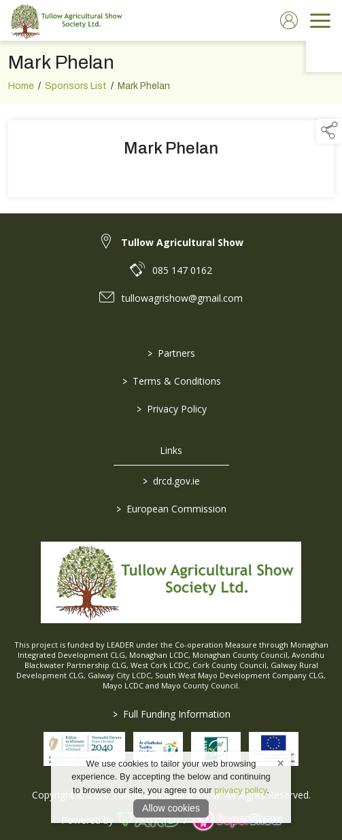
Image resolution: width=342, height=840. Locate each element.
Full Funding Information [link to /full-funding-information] (171, 713)
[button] (329, 131)
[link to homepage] (64, 20)
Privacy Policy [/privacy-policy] (171, 409)
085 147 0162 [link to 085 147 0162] (182, 270)
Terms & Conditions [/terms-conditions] (171, 381)
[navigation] (320, 20)
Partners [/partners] (171, 353)
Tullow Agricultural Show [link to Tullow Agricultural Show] (182, 242)
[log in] (289, 20)
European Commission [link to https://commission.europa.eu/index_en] (171, 509)
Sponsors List (76, 90)
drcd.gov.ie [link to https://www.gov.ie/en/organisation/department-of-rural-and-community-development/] (171, 481)
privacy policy (240, 790)
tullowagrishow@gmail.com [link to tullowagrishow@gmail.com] (182, 298)
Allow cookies (171, 808)
